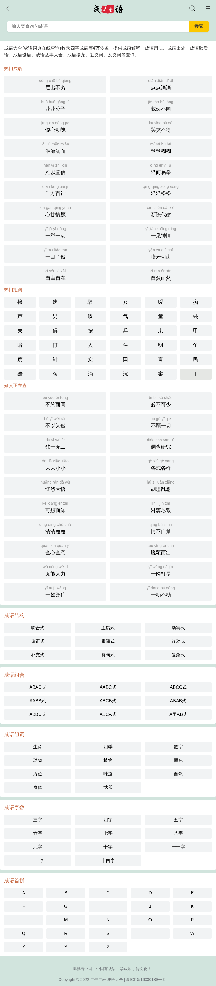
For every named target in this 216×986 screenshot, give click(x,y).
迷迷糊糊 (161, 147)
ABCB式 (108, 700)
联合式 (37, 627)
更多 (196, 374)
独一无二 (55, 443)
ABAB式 (178, 700)
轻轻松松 (161, 189)
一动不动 (161, 591)
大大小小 (55, 464)
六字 (37, 833)
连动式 (178, 641)
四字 (108, 819)
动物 (37, 760)
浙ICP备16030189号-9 (145, 979)
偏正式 (37, 641)
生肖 (37, 746)
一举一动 (55, 232)
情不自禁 (161, 527)
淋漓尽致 (161, 506)
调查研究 (161, 443)
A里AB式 (178, 714)
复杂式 (178, 654)
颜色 (178, 760)
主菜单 (208, 8)
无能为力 (55, 570)
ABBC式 (37, 714)
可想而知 (55, 506)
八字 (178, 833)
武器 (108, 787)
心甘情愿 (55, 210)
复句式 (108, 654)
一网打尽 (161, 570)
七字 (108, 833)
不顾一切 (161, 422)
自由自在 (55, 274)
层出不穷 (55, 84)
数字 (178, 746)
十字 (108, 846)
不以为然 (55, 422)
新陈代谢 (161, 210)
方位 (37, 773)
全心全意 (55, 548)
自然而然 (161, 274)
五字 (178, 819)
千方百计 (55, 189)
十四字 (108, 860)
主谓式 (108, 627)
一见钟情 (161, 232)
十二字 (37, 860)
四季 (108, 746)
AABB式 (38, 700)
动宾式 (178, 627)
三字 (37, 819)
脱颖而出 (161, 548)
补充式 (37, 654)
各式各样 (161, 464)
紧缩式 (108, 641)
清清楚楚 (55, 527)
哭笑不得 (161, 126)
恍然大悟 (55, 485)
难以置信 (55, 168)
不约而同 (55, 400)
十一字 (178, 846)
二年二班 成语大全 (106, 979)
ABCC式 (178, 687)
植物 (108, 760)
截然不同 (161, 105)
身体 (37, 787)
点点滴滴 (161, 84)
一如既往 (55, 591)
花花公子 (55, 105)
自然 (178, 773)
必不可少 (161, 400)
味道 (108, 773)
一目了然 (55, 253)
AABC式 (108, 687)
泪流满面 (55, 147)
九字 (37, 846)
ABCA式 (108, 714)
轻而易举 (161, 168)
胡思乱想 (161, 485)
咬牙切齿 (161, 253)
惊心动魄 (55, 126)
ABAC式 (37, 687)
